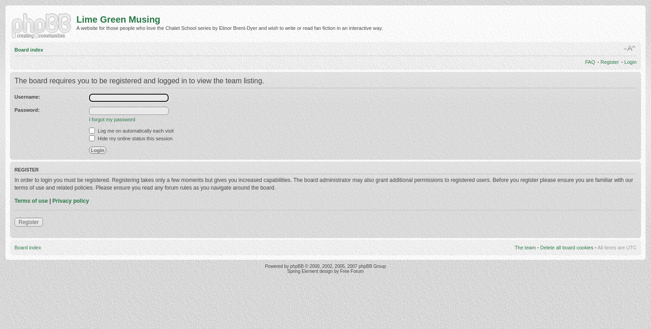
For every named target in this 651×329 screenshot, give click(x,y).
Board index (28, 49)
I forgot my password (112, 119)
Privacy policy (70, 201)
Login (630, 62)
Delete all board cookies (566, 247)
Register (609, 62)
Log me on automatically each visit (131, 131)
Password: (27, 110)
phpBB (297, 266)
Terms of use (31, 201)
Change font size (630, 48)
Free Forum (351, 271)
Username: (27, 97)
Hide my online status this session (131, 138)
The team (525, 247)
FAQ (590, 62)
